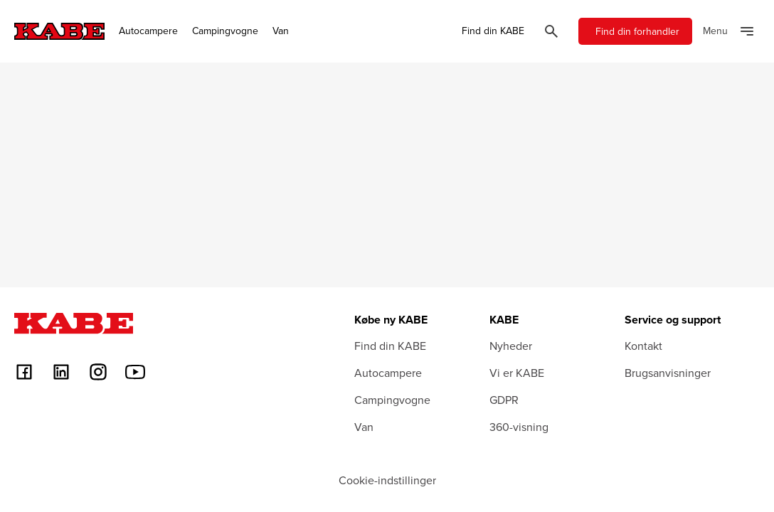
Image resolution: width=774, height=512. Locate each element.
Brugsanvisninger (668, 372)
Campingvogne (225, 31)
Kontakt (643, 345)
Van (280, 31)
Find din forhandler (637, 31)
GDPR (504, 399)
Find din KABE (493, 31)
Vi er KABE (516, 372)
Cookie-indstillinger (387, 480)
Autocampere (148, 31)
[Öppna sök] (551, 31)
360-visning (518, 426)
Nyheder (510, 345)
